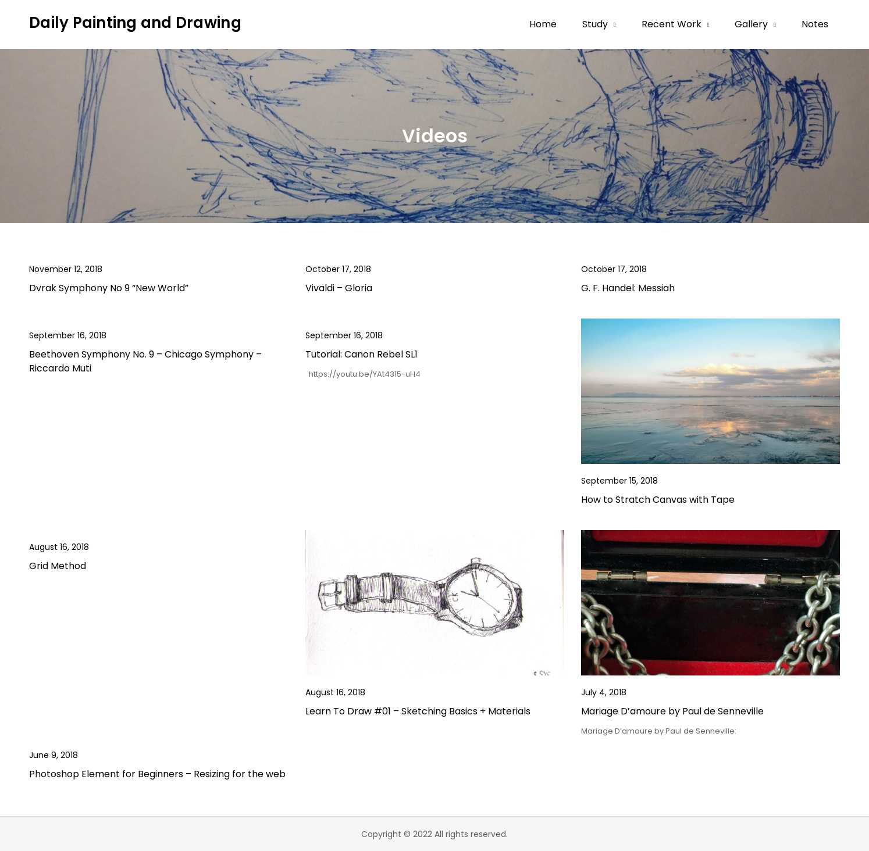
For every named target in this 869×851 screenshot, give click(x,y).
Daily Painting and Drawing (135, 22)
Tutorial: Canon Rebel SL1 (361, 354)
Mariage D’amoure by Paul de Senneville (672, 711)
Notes (815, 24)
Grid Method (57, 566)
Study (595, 24)
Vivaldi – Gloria (338, 288)
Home (543, 24)
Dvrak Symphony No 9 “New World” (108, 288)
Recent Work (671, 24)
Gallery (751, 24)
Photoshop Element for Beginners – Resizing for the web (157, 774)
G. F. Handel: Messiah (628, 288)
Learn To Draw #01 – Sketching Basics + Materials (417, 711)
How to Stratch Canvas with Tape (658, 499)
